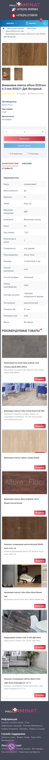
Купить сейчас (24, 145)
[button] (45, 23)
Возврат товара (23, 737)
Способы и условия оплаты (12, 722)
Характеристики (10, 163)
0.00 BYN (34, 22)
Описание (27, 163)
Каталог (12, 23)
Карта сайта (36, 737)
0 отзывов (21, 93)
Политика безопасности (33, 725)
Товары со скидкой (37, 729)
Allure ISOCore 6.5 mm (15, 31)
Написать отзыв (35, 93)
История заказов (23, 749)
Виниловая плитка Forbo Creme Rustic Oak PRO (24, 411)
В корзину (24, 138)
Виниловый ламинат (15, 28)
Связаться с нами (8, 737)
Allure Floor (31, 28)
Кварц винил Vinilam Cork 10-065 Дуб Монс (22, 638)
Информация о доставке (11, 725)
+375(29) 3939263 (27, 9)
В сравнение (15, 153)
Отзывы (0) (7, 168)
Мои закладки (37, 749)
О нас (27, 722)
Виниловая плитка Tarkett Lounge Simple (21, 458)
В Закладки (33, 153)
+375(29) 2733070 (26, 15)
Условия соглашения (9, 729)
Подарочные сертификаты (29, 752)
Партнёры (23, 729)
